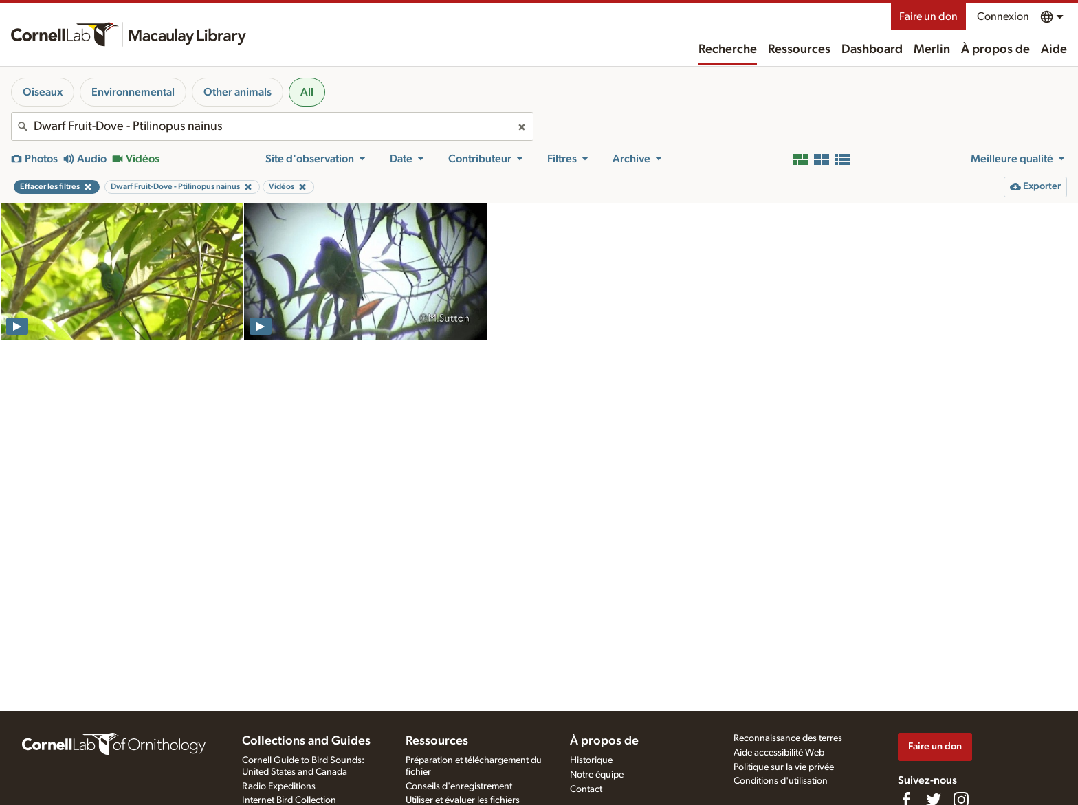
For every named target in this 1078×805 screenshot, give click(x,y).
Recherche (727, 49)
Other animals (238, 92)
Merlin (932, 49)
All (307, 92)
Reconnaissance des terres (788, 738)
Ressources (799, 49)
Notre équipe (597, 775)
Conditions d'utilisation (781, 781)
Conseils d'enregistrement (459, 786)
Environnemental (133, 92)
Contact (586, 789)
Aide (1054, 49)
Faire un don (928, 16)
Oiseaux (43, 92)
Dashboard (872, 49)
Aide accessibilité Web (779, 753)
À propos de (995, 49)
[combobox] (272, 126)
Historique (591, 760)
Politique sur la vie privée (784, 767)
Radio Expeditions (279, 786)
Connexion (1003, 16)
